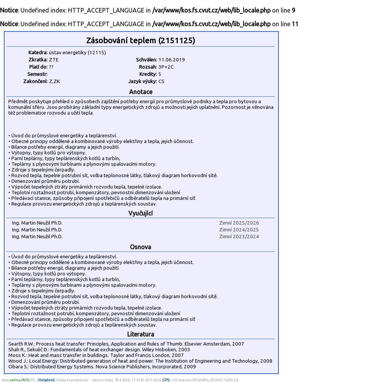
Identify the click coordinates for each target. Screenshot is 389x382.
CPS (166, 380)
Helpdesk (46, 380)
